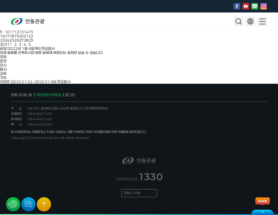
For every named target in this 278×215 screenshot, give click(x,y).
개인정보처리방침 (48, 95)
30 (2, 44)
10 (7, 32)
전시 (3, 65)
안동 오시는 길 (21, 95)
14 (26, 32)
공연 (3, 61)
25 (11, 40)
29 (30, 40)
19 (16, 36)
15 (30, 32)
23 (2, 40)
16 (2, 36)
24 (7, 40)
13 (21, 32)
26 (16, 40)
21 (26, 36)
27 (21, 40)
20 (21, 36)
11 (11, 32)
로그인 (70, 95)
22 (30, 36)
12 (16, 32)
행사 (3, 69)
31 (7, 44)
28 (26, 40)
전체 (3, 57)
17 (7, 36)
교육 (3, 73)
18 (11, 36)
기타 (3, 77)
